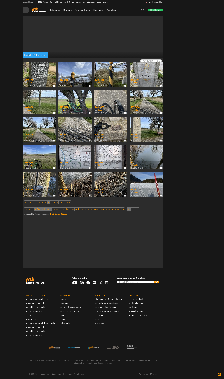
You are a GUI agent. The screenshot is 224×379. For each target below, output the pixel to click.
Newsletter (99, 323)
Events (105, 2)
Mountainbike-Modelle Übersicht (40, 323)
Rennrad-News (56, 2)
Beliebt (79, 209)
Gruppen (67, 10)
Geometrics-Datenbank (70, 307)
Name (56, 209)
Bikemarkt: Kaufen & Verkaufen (108, 299)
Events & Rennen (34, 311)
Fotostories (31, 319)
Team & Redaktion (137, 299)
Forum (63, 299)
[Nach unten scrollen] (219, 374)
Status (97, 319)
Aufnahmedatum (43, 209)
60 (137, 209)
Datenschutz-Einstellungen (73, 374)
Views (88, 209)
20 (129, 209)
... (64, 202)
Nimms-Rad (80, 2)
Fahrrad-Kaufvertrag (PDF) (106, 303)
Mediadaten (134, 307)
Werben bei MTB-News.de (149, 374)
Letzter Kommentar (103, 209)
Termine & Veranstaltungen (107, 311)
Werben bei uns (136, 303)
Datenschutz (56, 374)
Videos (29, 315)
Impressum (45, 374)
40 (133, 209)
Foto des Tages (82, 10)
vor (68, 202)
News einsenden (136, 311)
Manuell (119, 209)
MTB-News (43, 2)
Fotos (62, 315)
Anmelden (158, 2)
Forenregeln (65, 303)
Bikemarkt (91, 2)
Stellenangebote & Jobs (105, 307)
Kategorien (54, 10)
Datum (29, 209)
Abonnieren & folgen (138, 315)
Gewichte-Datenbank (69, 311)
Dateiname (68, 209)
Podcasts (99, 315)
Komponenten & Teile (35, 303)
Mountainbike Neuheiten (37, 299)
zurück (28, 202)
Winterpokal (65, 323)
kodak (27, 55)
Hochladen (98, 10)
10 (60, 202)
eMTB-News (69, 2)
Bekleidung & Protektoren (37, 307)
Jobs (99, 2)
